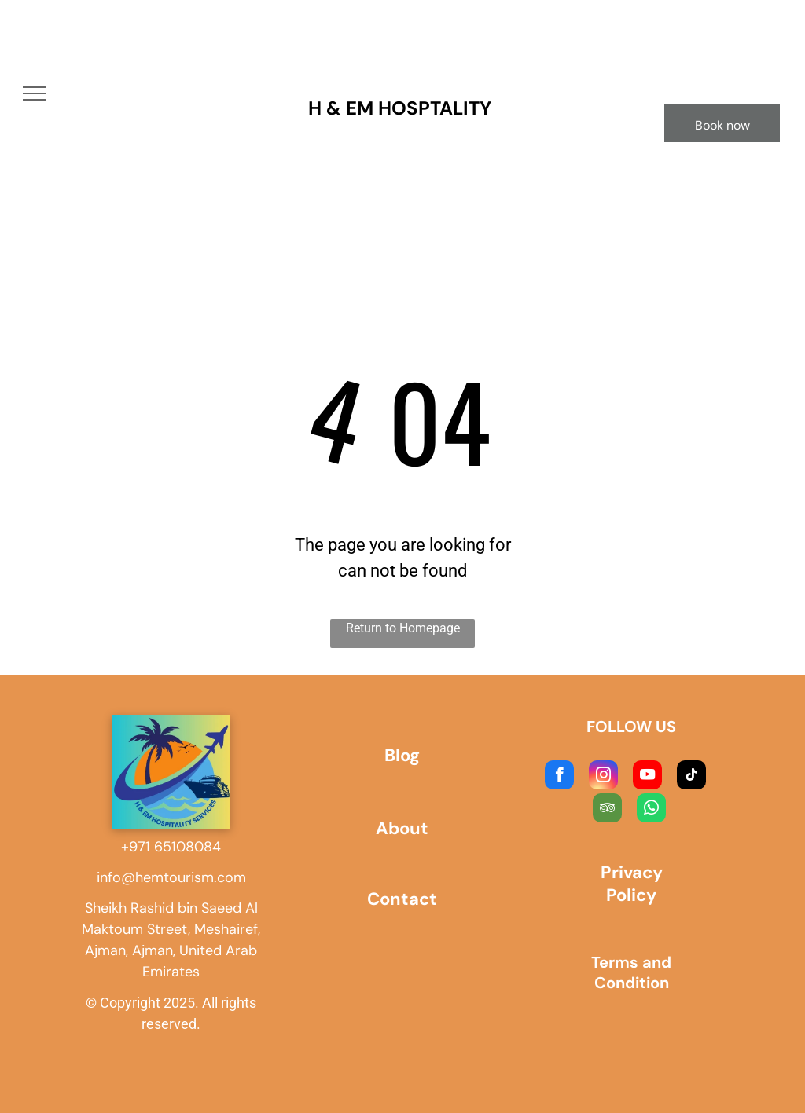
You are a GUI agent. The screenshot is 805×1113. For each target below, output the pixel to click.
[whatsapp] (651, 809)
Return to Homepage (403, 628)
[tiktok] (691, 776)
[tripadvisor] (607, 809)
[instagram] (603, 776)
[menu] (34, 93)
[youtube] (647, 776)
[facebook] (559, 776)
